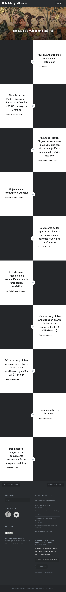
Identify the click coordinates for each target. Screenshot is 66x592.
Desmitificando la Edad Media (43, 531)
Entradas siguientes (55, 484)
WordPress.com (49, 588)
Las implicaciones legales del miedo (45, 500)
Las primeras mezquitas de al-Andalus (46, 525)
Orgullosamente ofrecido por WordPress (23, 588)
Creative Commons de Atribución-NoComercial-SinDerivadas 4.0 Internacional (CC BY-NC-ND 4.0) (17, 542)
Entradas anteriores (11, 484)
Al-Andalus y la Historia (14, 3)
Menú (60, 3)
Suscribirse (42, 566)
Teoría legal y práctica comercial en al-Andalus (46, 519)
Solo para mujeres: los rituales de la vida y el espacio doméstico (47, 512)
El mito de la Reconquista (42, 505)
